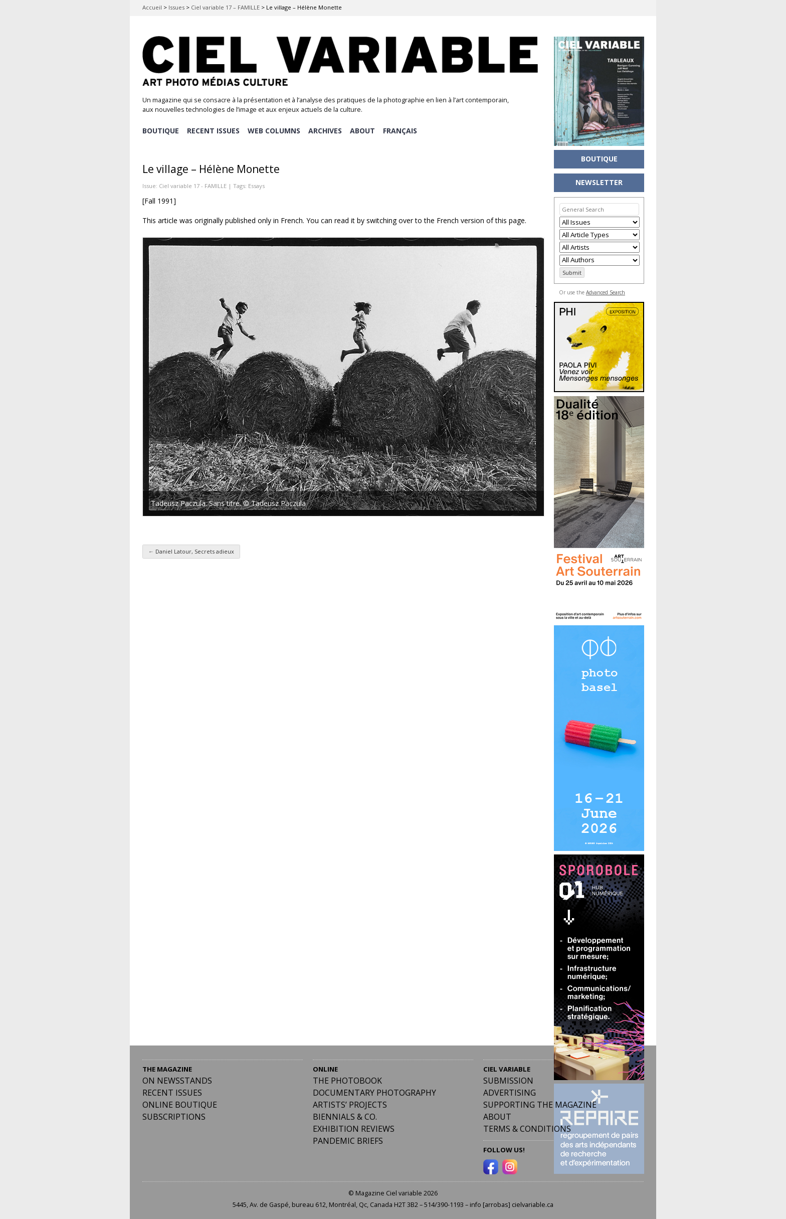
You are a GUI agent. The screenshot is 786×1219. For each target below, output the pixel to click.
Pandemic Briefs (348, 1140)
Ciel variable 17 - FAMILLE (193, 185)
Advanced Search (605, 292)
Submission (508, 1080)
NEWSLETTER (599, 182)
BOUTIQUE (160, 130)
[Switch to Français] (402, 131)
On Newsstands (177, 1080)
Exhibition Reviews (354, 1128)
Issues (176, 7)
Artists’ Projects (350, 1104)
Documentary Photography (374, 1092)
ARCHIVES (326, 130)
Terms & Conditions (527, 1128)
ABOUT (364, 130)
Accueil (152, 7)
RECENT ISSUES (213, 130)
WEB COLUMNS (275, 130)
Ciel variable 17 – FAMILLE (225, 7)
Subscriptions (174, 1116)
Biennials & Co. (345, 1116)
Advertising (509, 1092)
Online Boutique (179, 1104)
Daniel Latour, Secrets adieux (191, 551)
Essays (256, 185)
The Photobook (347, 1080)
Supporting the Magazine (540, 1104)
